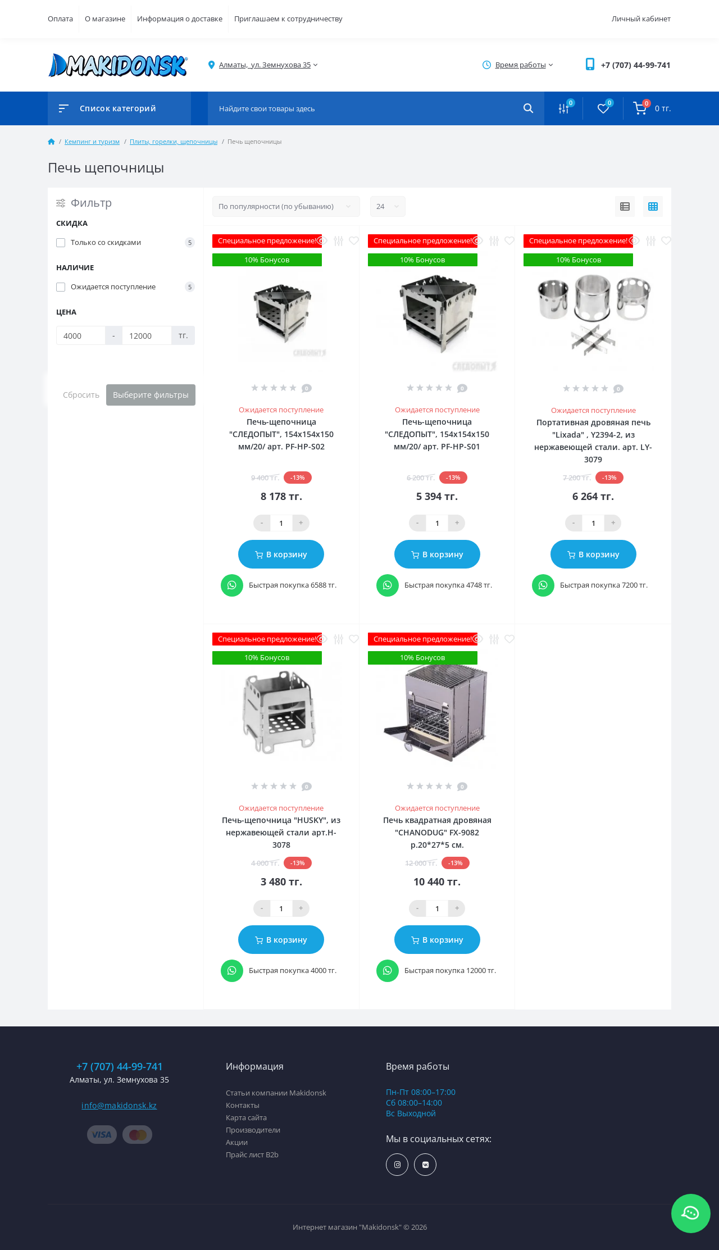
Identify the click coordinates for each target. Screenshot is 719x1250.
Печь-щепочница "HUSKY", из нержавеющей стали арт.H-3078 (281, 832)
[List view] (625, 206)
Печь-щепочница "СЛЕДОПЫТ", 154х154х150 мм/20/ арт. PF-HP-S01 (437, 434)
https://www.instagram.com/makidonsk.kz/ (397, 1165)
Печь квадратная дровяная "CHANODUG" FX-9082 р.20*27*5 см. (437, 832)
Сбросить (81, 394)
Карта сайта (246, 1117)
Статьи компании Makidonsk (276, 1093)
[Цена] (81, 335)
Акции (237, 1142)
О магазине (105, 18)
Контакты (243, 1105)
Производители (253, 1130)
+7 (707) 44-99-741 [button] (119, 1066)
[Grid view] (653, 206)
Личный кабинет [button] (641, 18)
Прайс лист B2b (252, 1154)
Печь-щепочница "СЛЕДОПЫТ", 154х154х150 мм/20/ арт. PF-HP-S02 (281, 434)
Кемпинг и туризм (92, 141)
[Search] (528, 108)
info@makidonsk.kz (119, 1105)
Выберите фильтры (151, 394)
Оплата (60, 18)
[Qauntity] (281, 523)
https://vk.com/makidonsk (425, 1165)
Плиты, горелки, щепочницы (173, 141)
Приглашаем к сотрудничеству (288, 18)
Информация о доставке (179, 18)
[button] (635, 65)
